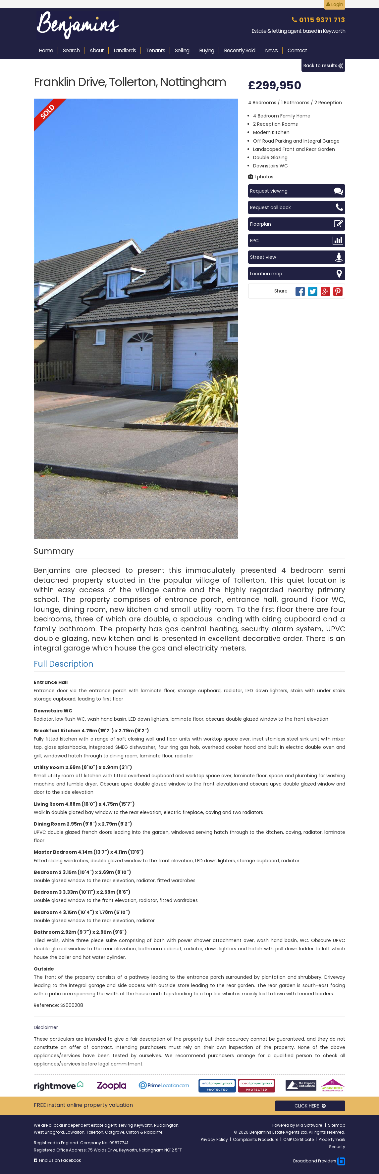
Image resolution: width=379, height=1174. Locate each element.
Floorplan (296, 224)
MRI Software (309, 1125)
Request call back (296, 207)
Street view (296, 257)
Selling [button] (182, 50)
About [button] (96, 50)
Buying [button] (206, 50)
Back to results (323, 65)
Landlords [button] (125, 50)
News (271, 50)
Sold (239, 50)
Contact (297, 50)
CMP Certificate (298, 1139)
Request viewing (296, 191)
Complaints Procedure (255, 1139)
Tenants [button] (155, 50)
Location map (296, 273)
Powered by (284, 1125)
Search (71, 50)
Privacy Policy (214, 1139)
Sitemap (336, 1125)
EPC (296, 240)
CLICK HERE (310, 1106)
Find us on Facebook (57, 1160)
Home (46, 50)
